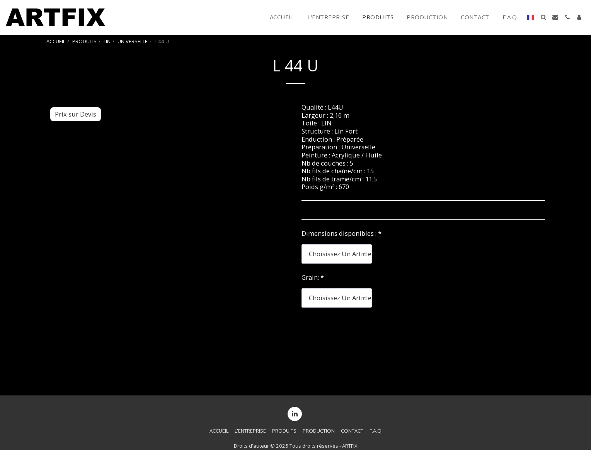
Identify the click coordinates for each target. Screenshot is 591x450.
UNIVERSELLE (133, 41)
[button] (543, 17)
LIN (107, 41)
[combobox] (336, 254)
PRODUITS (84, 41)
